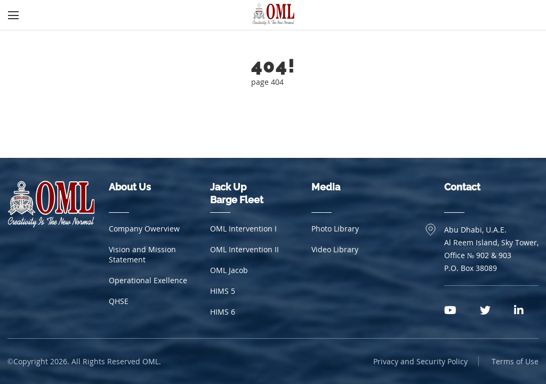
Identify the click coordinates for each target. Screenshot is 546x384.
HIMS (222, 291)
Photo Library (335, 228)
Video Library (334, 249)
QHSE (119, 301)
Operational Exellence (148, 280)
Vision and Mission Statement (142, 254)
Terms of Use (515, 361)
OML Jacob (229, 270)
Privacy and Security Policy (420, 361)
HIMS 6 (222, 312)
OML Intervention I (243, 228)
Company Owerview (144, 228)
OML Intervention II (244, 249)
